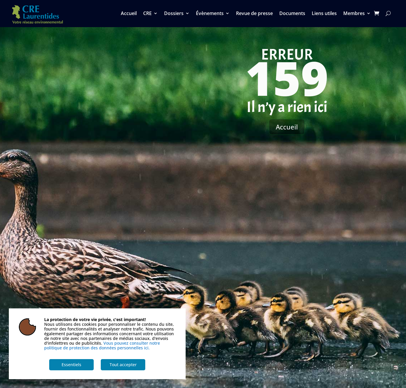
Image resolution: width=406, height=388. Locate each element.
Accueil (129, 14)
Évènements (210, 14)
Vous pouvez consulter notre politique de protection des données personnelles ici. (102, 345)
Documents (292, 14)
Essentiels (71, 364)
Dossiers (174, 14)
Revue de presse (254, 14)
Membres (354, 14)
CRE (147, 14)
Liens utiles (324, 14)
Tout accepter (123, 364)
